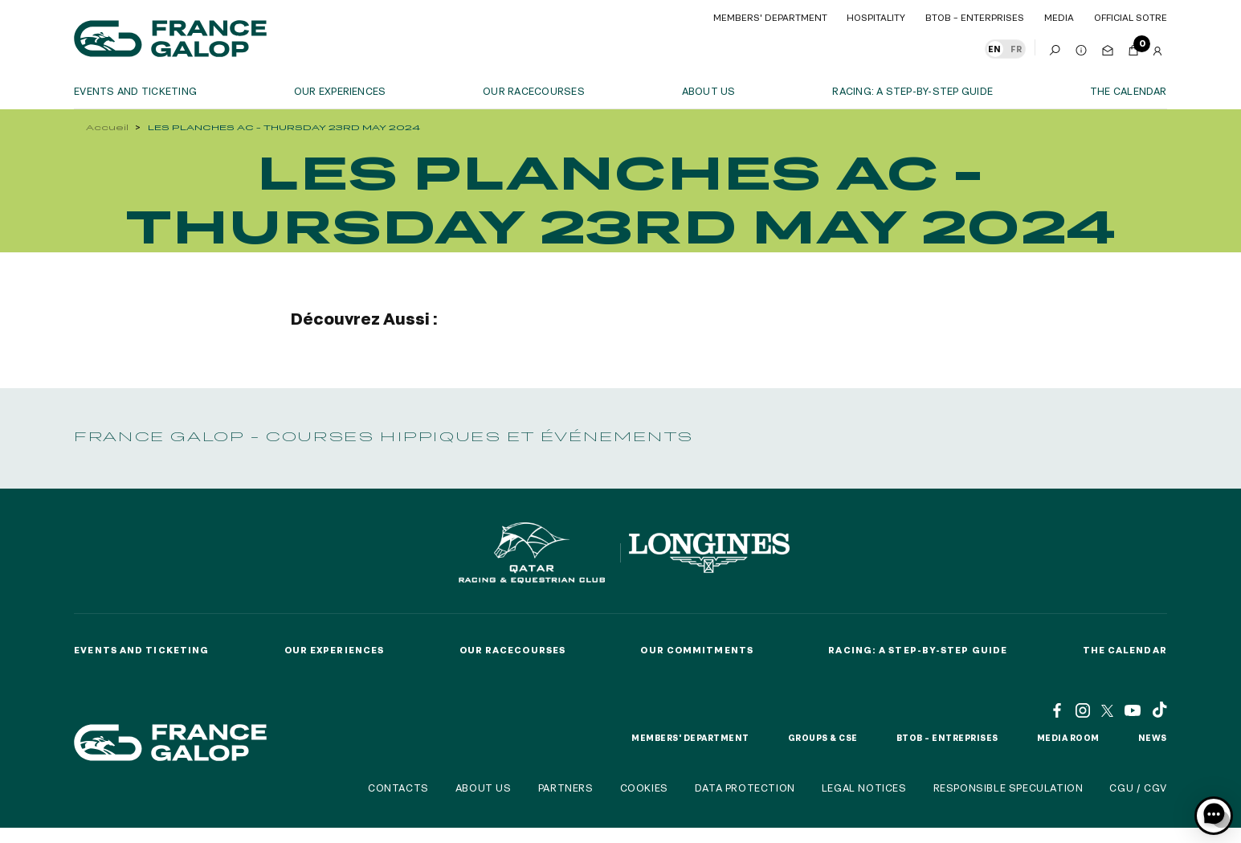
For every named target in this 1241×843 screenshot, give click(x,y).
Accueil (107, 127)
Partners (566, 787)
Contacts (398, 787)
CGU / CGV (1137, 787)
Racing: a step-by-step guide (912, 90)
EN (994, 49)
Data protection (745, 787)
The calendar (1128, 90)
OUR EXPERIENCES (340, 90)
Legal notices (864, 787)
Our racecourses (534, 90)
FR (1016, 49)
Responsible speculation (1008, 787)
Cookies (644, 787)
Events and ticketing (135, 90)
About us (709, 90)
